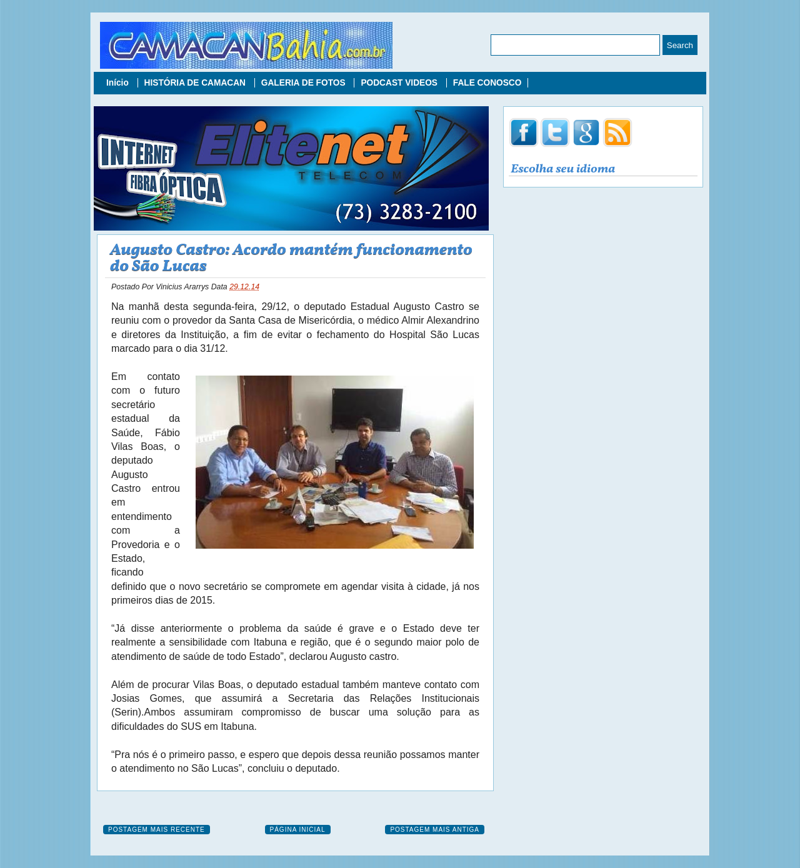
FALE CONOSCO (487, 82)
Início (118, 82)
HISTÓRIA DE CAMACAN (196, 82)
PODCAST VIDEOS (400, 82)
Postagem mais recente (156, 829)
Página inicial (298, 829)
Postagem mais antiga (434, 829)
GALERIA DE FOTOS (304, 82)
